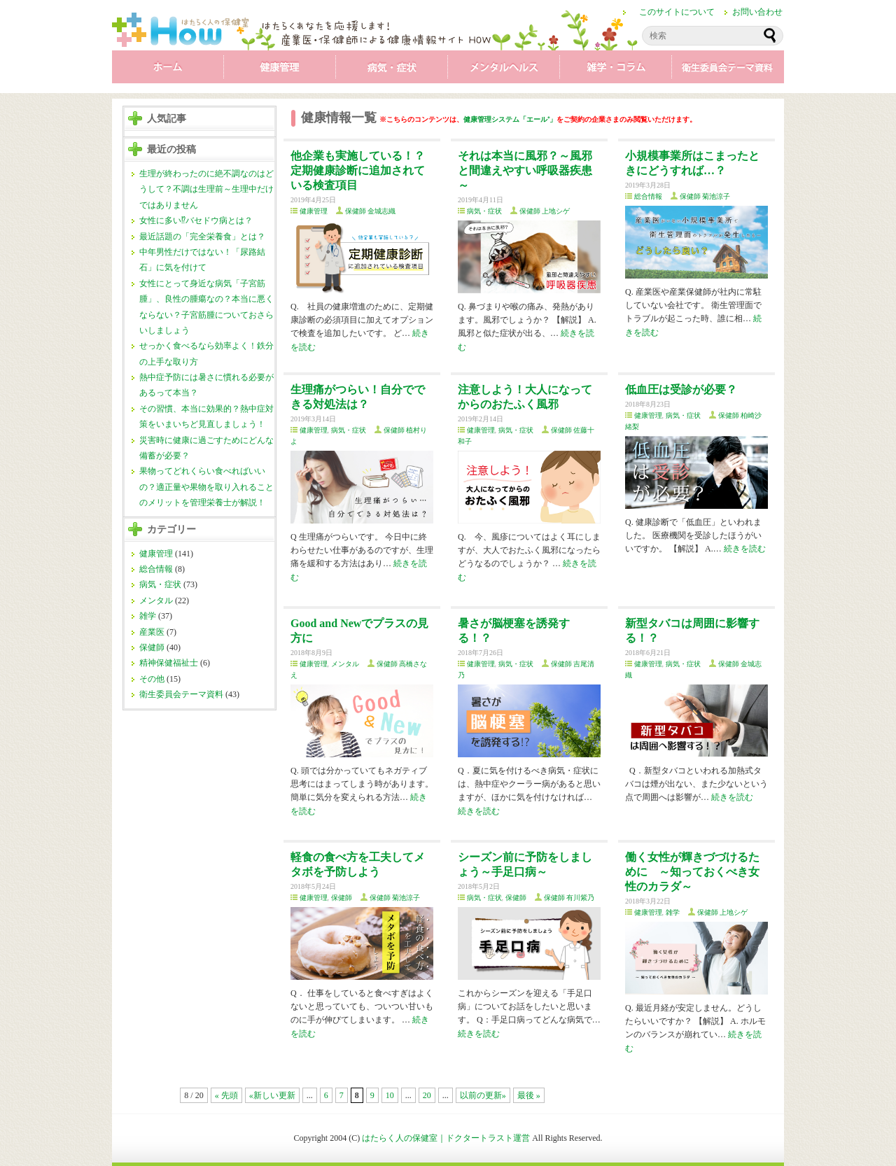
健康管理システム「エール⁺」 (509, 119)
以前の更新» (483, 1095)
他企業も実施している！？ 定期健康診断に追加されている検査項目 (357, 170)
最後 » (528, 1095)
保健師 (151, 647)
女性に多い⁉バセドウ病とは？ (196, 220)
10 (390, 1095)
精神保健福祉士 (168, 663)
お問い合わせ (757, 12)
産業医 (151, 632)
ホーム (168, 70)
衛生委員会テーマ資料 (728, 70)
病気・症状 (392, 70)
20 (427, 1095)
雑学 (616, 70)
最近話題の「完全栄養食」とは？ (202, 236)
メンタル (504, 70)
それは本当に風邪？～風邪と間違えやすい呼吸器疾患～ (525, 170)
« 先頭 (226, 1095)
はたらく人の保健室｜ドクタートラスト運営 (446, 1138)
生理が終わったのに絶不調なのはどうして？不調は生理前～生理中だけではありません (206, 189)
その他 (151, 679)
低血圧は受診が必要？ (681, 389)
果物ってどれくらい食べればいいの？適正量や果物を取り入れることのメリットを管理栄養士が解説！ (206, 486)
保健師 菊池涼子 (705, 196)
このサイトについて (677, 12)
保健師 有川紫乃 (569, 897)
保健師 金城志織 (370, 211)
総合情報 (156, 569)
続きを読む (745, 549)
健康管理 (280, 70)
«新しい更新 (272, 1095)
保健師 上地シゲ (544, 211)
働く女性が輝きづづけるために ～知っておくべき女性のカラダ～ (692, 871)
